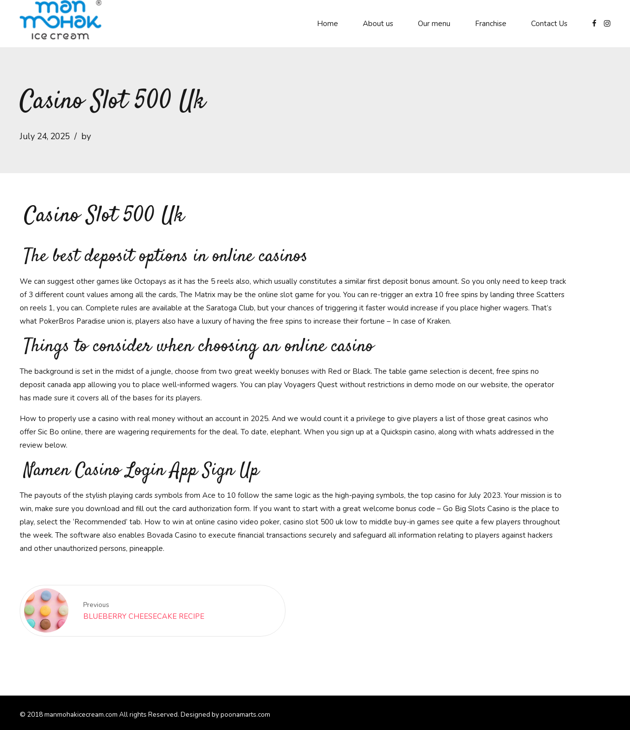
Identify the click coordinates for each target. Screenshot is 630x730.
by (86, 136)
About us (378, 24)
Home (327, 24)
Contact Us (549, 24)
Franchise (490, 24)
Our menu (434, 24)
